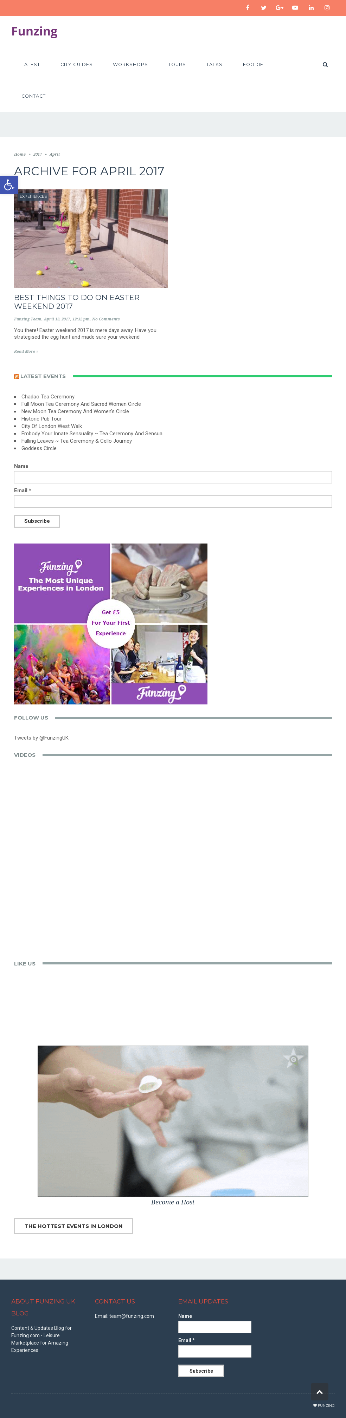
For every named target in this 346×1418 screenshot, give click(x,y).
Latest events (43, 376)
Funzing (326, 1405)
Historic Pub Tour (41, 419)
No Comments (106, 319)
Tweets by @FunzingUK (41, 738)
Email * (22, 490)
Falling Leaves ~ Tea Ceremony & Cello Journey (76, 441)
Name (21, 466)
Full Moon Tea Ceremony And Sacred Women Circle (81, 404)
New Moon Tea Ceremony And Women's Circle (75, 411)
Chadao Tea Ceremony (48, 396)
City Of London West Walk (51, 426)
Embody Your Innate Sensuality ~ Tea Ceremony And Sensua (91, 433)
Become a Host (173, 1202)
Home (20, 154)
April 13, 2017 (57, 319)
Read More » (26, 351)
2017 (37, 154)
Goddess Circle (39, 448)
